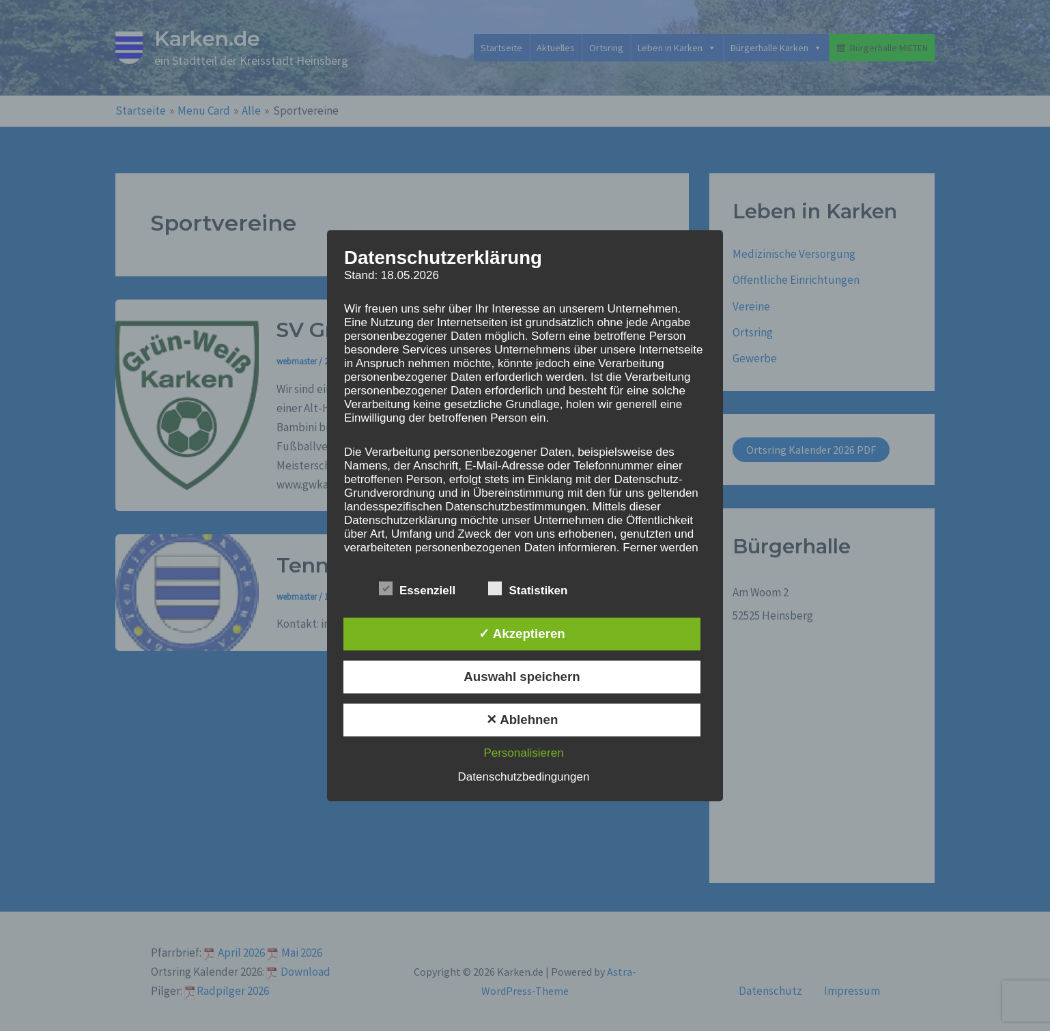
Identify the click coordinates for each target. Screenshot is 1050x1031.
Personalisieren (523, 752)
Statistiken (527, 588)
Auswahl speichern (522, 676)
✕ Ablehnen (522, 719)
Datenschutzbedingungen (524, 776)
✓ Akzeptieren (522, 633)
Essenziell (417, 588)
